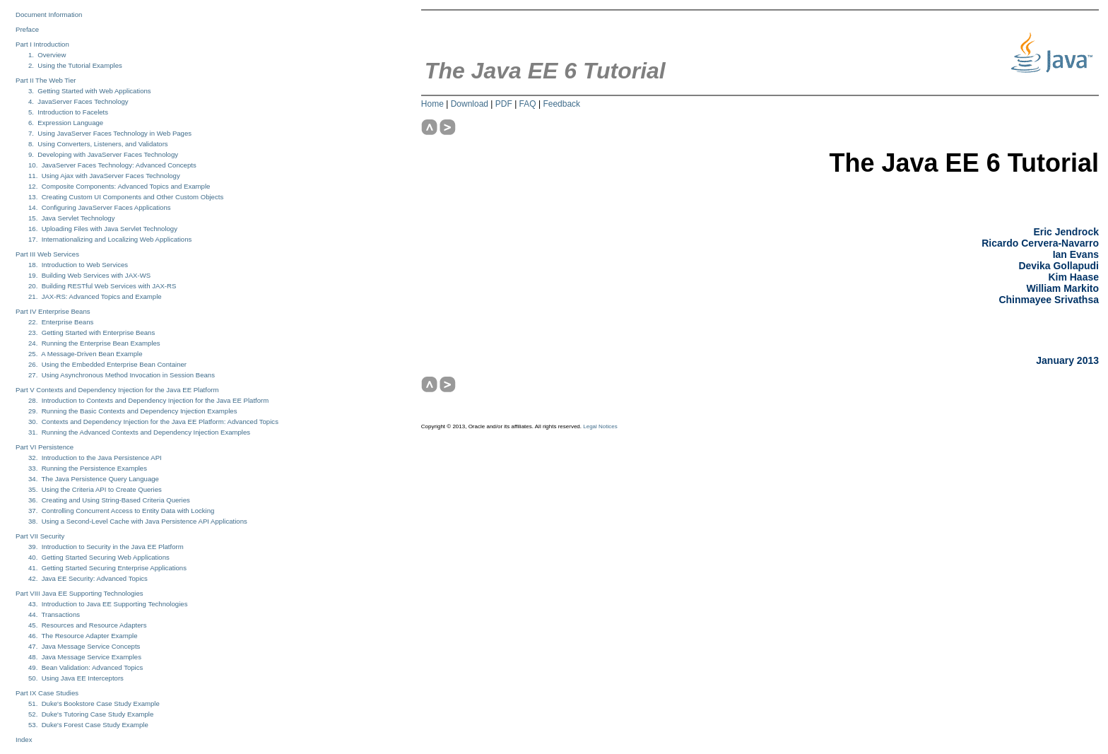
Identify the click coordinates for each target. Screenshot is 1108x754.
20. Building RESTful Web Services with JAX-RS (102, 286)
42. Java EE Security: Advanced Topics (88, 578)
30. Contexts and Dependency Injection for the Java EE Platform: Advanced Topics (153, 421)
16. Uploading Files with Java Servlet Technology (102, 228)
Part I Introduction (42, 44)
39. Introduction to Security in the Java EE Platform (106, 546)
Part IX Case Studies (47, 693)
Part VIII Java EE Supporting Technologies (79, 593)
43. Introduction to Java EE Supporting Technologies (107, 604)
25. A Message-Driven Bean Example (85, 354)
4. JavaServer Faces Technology (78, 101)
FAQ (527, 104)
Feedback (561, 104)
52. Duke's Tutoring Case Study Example (90, 714)
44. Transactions (54, 614)
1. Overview (47, 55)
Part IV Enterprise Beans (53, 311)
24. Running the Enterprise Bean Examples (94, 343)
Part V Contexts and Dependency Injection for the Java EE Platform (117, 390)
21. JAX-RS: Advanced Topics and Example (95, 296)
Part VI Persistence (44, 447)
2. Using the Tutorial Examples (75, 65)
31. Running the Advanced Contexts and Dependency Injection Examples (139, 432)
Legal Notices (600, 426)
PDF (503, 104)
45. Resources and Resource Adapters (87, 625)
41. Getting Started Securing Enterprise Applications (107, 568)
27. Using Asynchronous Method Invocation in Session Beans (121, 375)
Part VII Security (40, 536)
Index (24, 739)
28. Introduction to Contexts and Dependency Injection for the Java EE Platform (148, 400)
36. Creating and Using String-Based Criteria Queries (109, 500)
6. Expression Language (65, 122)
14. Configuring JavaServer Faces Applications (99, 207)
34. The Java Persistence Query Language (93, 479)
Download (469, 104)
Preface (27, 29)
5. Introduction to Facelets (68, 112)
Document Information (49, 14)
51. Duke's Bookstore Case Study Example (94, 703)
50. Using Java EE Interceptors (76, 678)
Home (432, 104)
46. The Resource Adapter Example (82, 636)
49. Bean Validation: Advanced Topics (85, 667)
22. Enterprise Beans (60, 322)
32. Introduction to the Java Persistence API (95, 457)
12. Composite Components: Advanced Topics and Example (119, 186)
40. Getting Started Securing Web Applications (99, 557)
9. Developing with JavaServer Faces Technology (103, 154)
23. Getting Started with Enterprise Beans (91, 332)
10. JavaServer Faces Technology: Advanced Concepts (112, 165)
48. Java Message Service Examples (84, 657)
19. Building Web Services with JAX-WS (89, 275)
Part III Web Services (47, 254)
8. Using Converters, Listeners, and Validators (98, 144)
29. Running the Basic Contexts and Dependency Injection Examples (132, 411)
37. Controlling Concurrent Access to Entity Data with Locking (121, 510)
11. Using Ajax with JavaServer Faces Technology (104, 175)
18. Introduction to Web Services (78, 265)
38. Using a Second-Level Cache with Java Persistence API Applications (137, 521)
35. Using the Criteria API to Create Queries (95, 489)
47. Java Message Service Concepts (84, 646)
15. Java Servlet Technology (71, 218)
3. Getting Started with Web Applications (89, 91)
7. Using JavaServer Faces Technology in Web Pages (109, 133)
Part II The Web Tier (46, 80)
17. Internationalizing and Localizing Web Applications (109, 239)
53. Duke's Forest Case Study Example (88, 725)
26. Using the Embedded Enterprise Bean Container (107, 364)
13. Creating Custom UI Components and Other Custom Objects (125, 197)
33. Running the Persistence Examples (87, 468)
